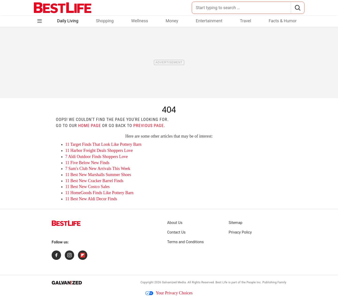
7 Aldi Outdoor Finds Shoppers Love (96, 156)
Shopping (105, 20)
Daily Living (67, 20)
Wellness (139, 20)
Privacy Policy (240, 232)
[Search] (297, 8)
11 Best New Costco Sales (87, 186)
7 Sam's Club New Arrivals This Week (97, 168)
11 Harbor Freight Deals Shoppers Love (99, 150)
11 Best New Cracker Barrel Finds (94, 180)
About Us (174, 222)
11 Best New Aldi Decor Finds (91, 198)
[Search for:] (241, 8)
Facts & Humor (283, 20)
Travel (245, 20)
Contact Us (176, 232)
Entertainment (209, 20)
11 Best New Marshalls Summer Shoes (98, 174)
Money (171, 20)
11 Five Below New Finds (87, 162)
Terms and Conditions (185, 242)
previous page (148, 125)
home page (89, 125)
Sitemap (235, 222)
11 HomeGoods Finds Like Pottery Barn (99, 192)
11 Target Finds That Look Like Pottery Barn (103, 144)
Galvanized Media (174, 282)
